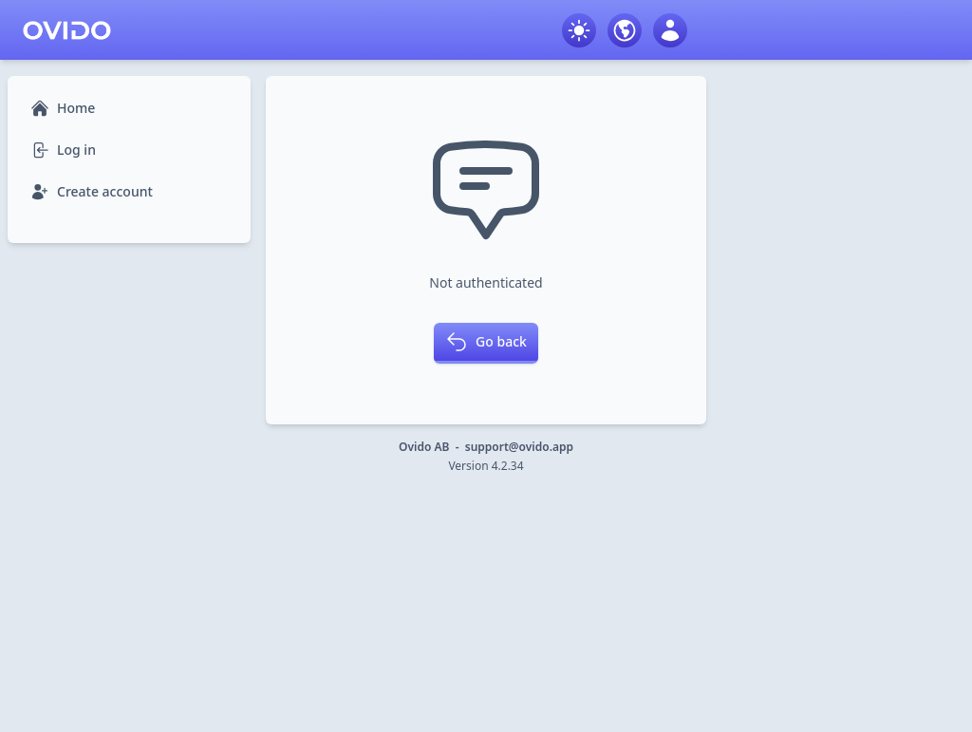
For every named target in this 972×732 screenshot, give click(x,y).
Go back (486, 341)
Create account (91, 191)
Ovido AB (424, 447)
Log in (63, 150)
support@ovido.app (519, 447)
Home (62, 108)
